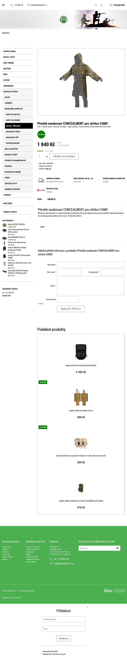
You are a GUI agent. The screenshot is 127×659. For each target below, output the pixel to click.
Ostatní (6, 80)
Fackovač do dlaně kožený (17, 242)
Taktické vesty (11, 183)
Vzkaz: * (53, 286)
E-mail (80, 547)
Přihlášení (63, 638)
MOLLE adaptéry (11, 149)
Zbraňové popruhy (12, 189)
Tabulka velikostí (31, 562)
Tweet (42, 226)
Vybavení (7, 195)
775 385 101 (18, 5)
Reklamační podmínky (32, 559)
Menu (7, 33)
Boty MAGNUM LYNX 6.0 (16, 237)
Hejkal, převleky (13, 126)
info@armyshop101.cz (39, 5)
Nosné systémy (11, 154)
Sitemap (4, 559)
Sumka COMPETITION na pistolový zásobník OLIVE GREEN (81, 501)
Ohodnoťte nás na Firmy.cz (12, 598)
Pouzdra (8, 166)
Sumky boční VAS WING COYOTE (81, 410)
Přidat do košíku (64, 156)
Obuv (5, 74)
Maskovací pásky (13, 131)
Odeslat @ (51, 199)
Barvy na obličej (13, 114)
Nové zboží (7, 203)
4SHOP (122, 592)
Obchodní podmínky (32, 557)
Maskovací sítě (12, 137)
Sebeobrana (8, 86)
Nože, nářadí (8, 63)
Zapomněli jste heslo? (50, 651)
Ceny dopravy (30, 552)
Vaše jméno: (51, 264)
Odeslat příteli (71, 309)
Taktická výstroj (10, 91)
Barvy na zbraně (13, 120)
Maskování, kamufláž (14, 109)
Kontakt (28, 554)
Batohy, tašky (9, 57)
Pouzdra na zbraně (13, 172)
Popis (39, 199)
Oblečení (7, 68)
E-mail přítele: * (93, 272)
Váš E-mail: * (51, 272)
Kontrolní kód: (51, 299)
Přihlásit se (5, 549)
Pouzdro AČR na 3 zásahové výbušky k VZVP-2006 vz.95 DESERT (81, 456)
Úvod (38, 127)
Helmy (7, 97)
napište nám (6, 295)
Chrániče (8, 103)
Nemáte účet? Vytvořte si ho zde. (54, 654)
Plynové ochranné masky (15, 160)
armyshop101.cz (12, 591)
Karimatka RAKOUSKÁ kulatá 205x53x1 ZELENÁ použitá (18, 271)
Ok (117, 548)
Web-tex (48, 168)
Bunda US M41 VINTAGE (16, 224)
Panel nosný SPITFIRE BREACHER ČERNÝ (81, 365)
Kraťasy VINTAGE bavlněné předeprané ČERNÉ (17, 248)
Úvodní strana (9, 51)
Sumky (7, 177)
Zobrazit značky (10, 212)
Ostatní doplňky (13, 143)
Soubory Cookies (7, 557)
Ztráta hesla (6, 554)
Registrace (5, 552)
